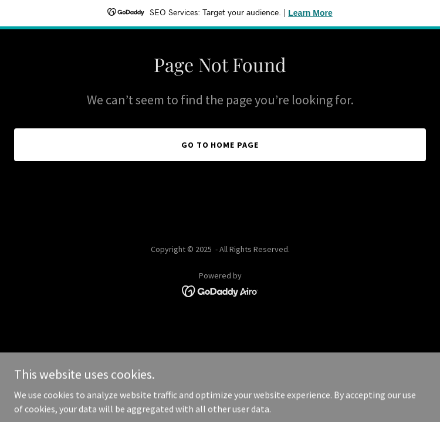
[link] (220, 290)
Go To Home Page (220, 144)
